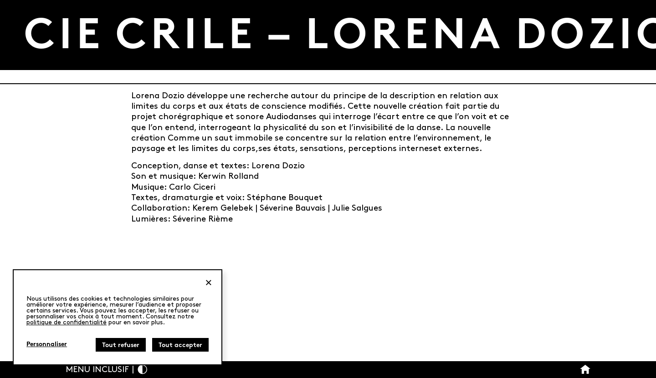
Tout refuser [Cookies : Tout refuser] (120, 345)
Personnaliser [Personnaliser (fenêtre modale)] (46, 345)
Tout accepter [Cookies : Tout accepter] (180, 345)
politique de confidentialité (66, 322)
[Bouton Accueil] (585, 369)
